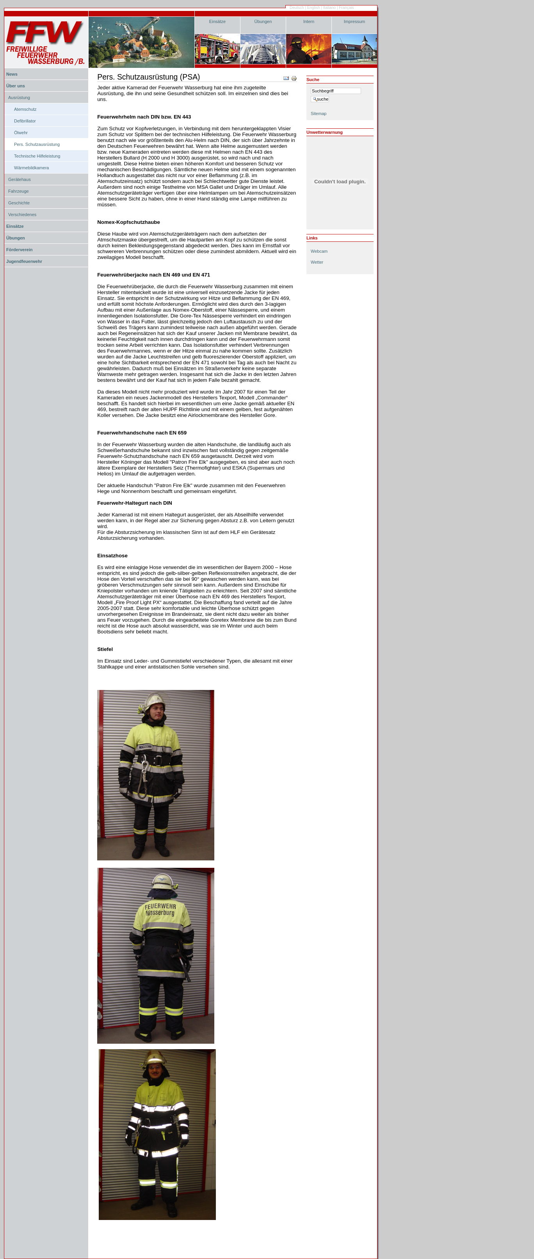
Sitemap (318, 113)
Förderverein (19, 249)
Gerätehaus (19, 179)
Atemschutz (25, 109)
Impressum (354, 21)
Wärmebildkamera (31, 167)
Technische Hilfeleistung (37, 156)
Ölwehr (21, 132)
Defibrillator (25, 121)
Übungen (263, 21)
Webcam (319, 251)
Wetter (317, 262)
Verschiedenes (22, 214)
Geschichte (19, 202)
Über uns (15, 85)
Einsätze (217, 21)
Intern (308, 21)
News (12, 74)
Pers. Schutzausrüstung (37, 144)
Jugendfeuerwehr (24, 261)
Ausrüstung (19, 97)
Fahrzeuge (18, 191)
